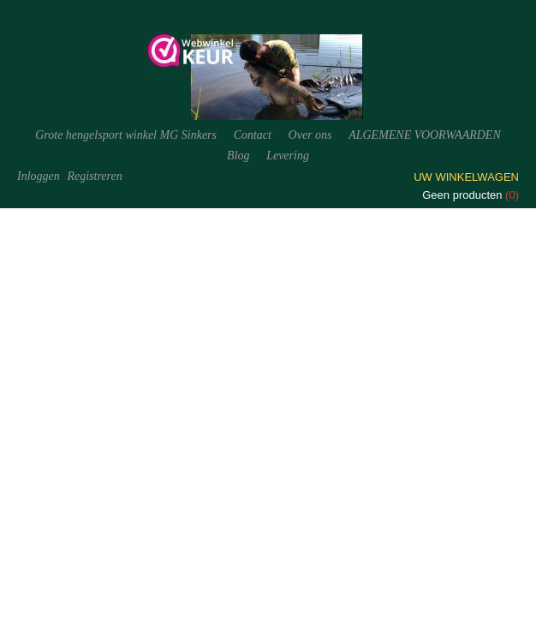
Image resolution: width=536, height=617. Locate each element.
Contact (252, 135)
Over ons (310, 135)
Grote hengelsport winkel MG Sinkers (126, 135)
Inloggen (38, 176)
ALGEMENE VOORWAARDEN (424, 135)
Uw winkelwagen (466, 177)
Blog (238, 155)
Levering (287, 155)
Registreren (94, 176)
